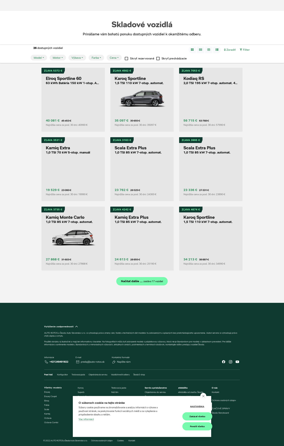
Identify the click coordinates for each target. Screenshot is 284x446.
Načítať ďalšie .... (142, 281)
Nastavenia (187, 406)
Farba (95, 57)
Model (38, 57)
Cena (113, 57)
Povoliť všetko (187, 426)
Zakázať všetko (187, 416)
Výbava (76, 57)
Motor (57, 57)
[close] (203, 396)
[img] (17, 5)
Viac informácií (86, 419)
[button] (192, 49)
